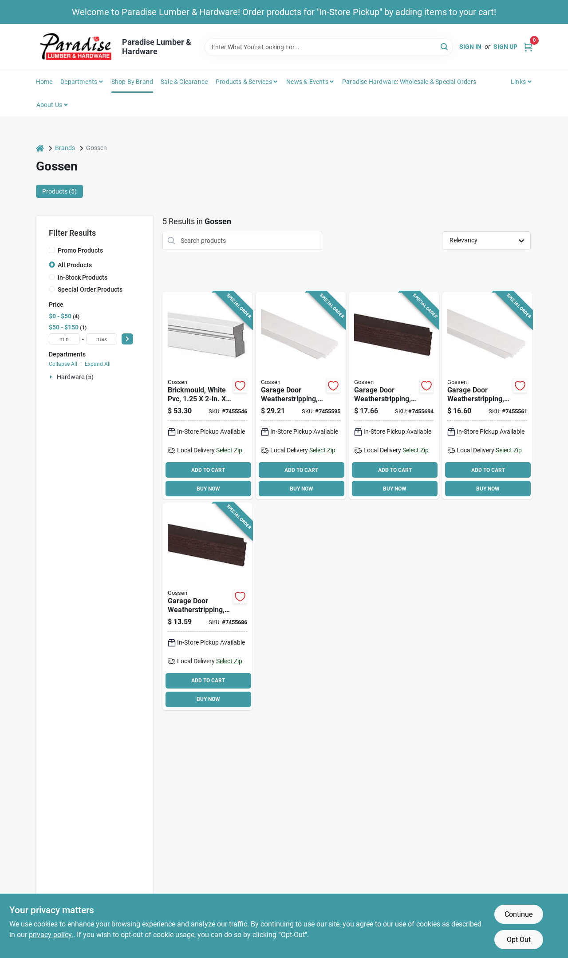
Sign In (470, 46)
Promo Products (80, 250)
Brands (65, 147)
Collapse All (63, 364)
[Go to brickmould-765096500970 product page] (207, 395)
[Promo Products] (52, 250)
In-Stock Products (82, 277)
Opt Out (519, 939)
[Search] (444, 46)
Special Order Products (90, 289)
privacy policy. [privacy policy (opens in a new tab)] (51, 934)
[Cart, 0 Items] (528, 46)
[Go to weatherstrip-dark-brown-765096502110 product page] (207, 606)
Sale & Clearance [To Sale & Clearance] (184, 81)
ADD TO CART (208, 470)
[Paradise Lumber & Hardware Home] (76, 46)
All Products (75, 265)
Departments (78, 81)
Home (44, 81)
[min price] (64, 338)
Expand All (97, 364)
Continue (518, 914)
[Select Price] (127, 338)
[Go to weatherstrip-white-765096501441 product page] (301, 395)
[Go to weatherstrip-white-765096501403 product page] (487, 395)
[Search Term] (329, 47)
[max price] (101, 338)
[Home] (40, 148)
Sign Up (505, 46)
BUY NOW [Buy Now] (208, 489)
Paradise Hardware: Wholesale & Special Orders (409, 81)
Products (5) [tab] (59, 191)
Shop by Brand (132, 81)
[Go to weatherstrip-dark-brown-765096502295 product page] (394, 395)
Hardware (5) (75, 376)
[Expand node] (52, 377)
